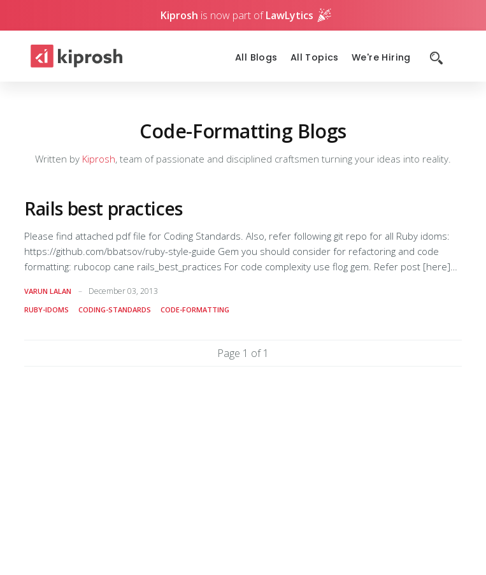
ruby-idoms (46, 309)
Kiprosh (98, 158)
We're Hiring (381, 58)
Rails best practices (103, 208)
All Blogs (256, 58)
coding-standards (114, 309)
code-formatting (195, 309)
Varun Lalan (47, 291)
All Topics (314, 58)
